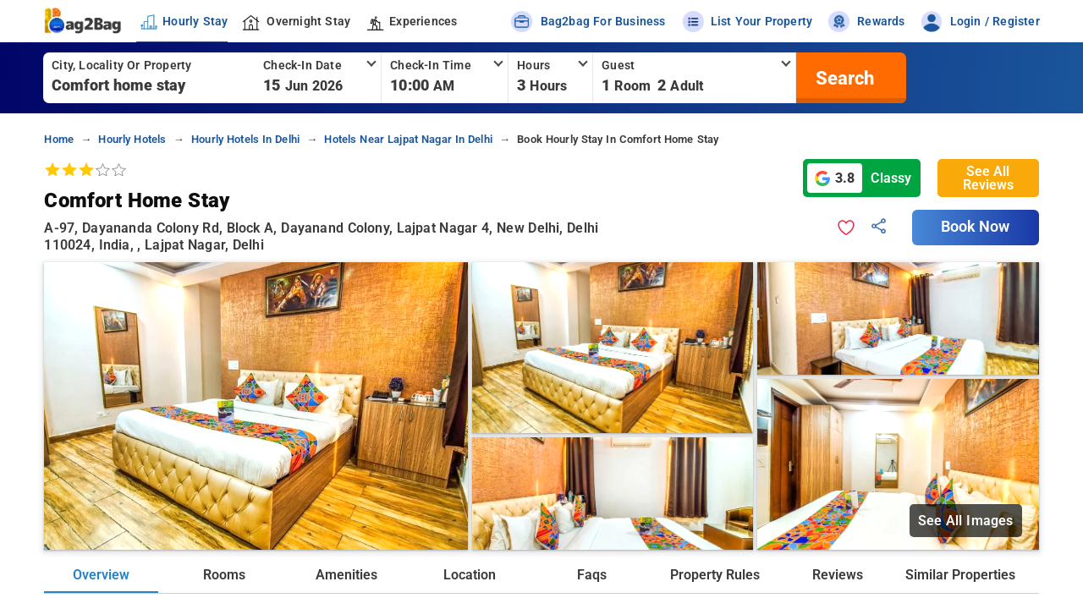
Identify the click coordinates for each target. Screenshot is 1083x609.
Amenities (346, 575)
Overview (101, 575)
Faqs (592, 575)
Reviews (837, 575)
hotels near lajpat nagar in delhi (408, 139)
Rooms (224, 575)
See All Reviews (988, 178)
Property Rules (715, 575)
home (59, 139)
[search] (842, 77)
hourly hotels (132, 139)
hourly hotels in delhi (245, 139)
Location (469, 575)
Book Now (975, 226)
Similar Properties (960, 575)
